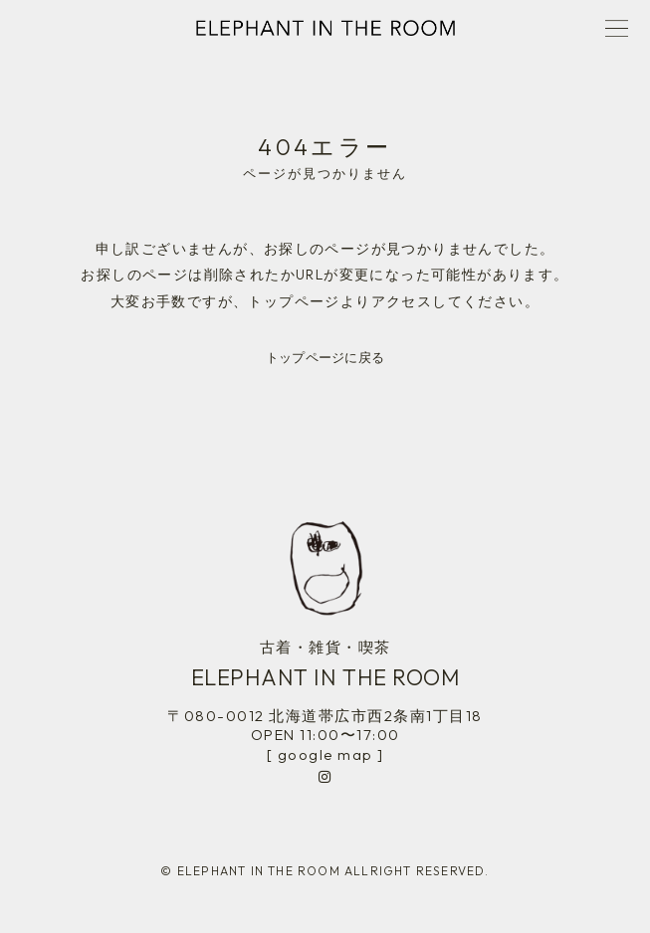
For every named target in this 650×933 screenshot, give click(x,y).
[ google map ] (325, 754)
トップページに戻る (325, 357)
